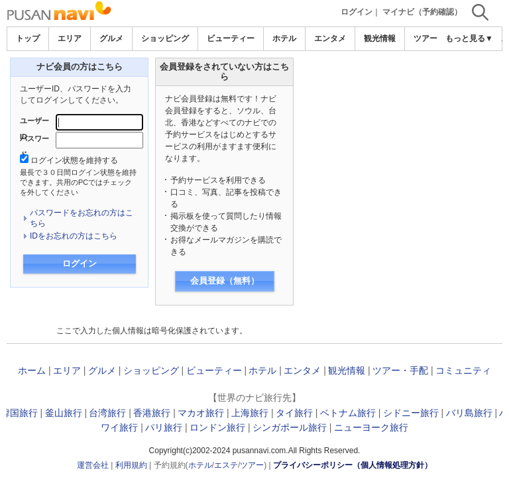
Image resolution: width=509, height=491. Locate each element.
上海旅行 (249, 413)
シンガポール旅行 (290, 427)
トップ (28, 38)
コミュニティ (463, 370)
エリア (70, 38)
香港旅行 (151, 413)
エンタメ (330, 38)
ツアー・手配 (400, 370)
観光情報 (380, 38)
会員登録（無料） (224, 281)
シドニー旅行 (411, 413)
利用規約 (131, 465)
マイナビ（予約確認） (422, 12)
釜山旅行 (63, 413)
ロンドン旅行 (217, 427)
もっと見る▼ (469, 38)
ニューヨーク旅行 (371, 427)
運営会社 (93, 465)
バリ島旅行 (469, 413)
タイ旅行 (294, 413)
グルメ (111, 38)
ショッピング (165, 38)
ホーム (32, 370)
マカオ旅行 (201, 413)
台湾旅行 (107, 413)
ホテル (284, 38)
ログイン (356, 12)
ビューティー (230, 38)
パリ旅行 (163, 427)
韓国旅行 (19, 413)
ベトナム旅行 (348, 413)
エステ (226, 465)
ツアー (252, 465)
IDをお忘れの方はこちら (73, 236)
